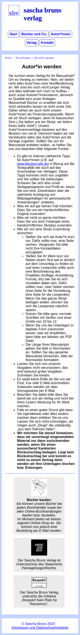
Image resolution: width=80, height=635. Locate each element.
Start (13, 34)
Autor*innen (61, 34)
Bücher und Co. (34, 34)
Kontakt (47, 43)
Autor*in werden (44, 57)
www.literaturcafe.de (32, 164)
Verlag (31, 43)
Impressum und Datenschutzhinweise (40, 627)
